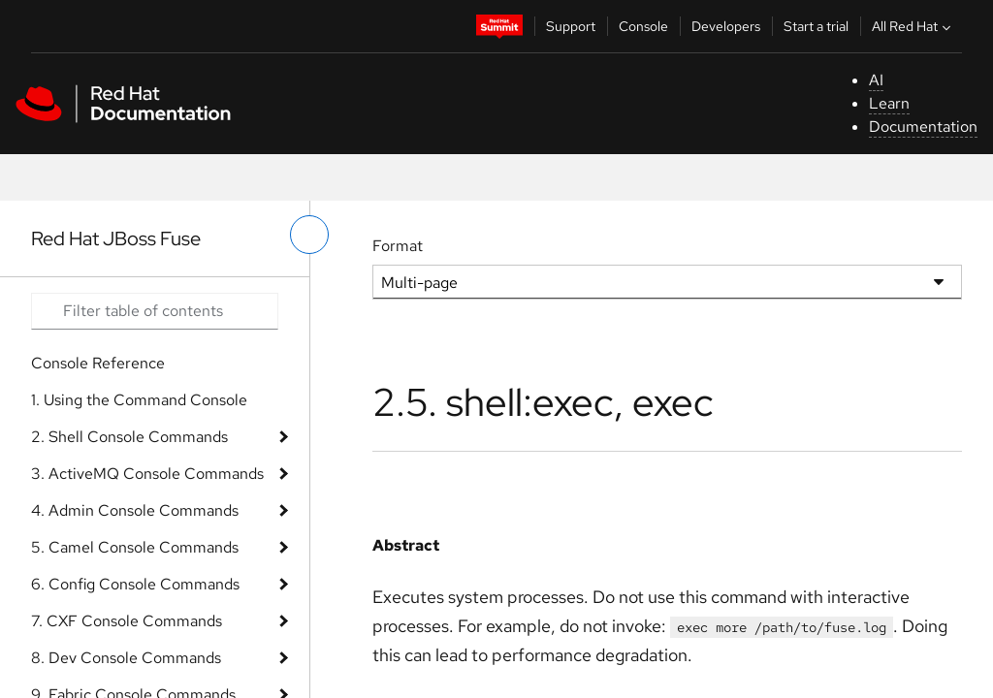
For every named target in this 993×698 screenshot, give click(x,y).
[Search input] (154, 311)
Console (643, 26)
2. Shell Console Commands (129, 437)
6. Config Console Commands (135, 584)
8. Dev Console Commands (126, 658)
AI (876, 80)
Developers (725, 26)
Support (570, 26)
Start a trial (816, 26)
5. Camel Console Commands (135, 547)
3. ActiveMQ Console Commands (147, 473)
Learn (889, 103)
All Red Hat (913, 26)
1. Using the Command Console (139, 400)
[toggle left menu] (309, 234)
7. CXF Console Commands (126, 621)
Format (397, 246)
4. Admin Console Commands (135, 510)
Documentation (923, 126)
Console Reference (98, 363)
